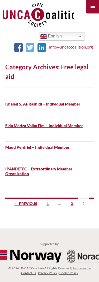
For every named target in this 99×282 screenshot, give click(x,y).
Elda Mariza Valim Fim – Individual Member (44, 125)
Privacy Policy (47, 273)
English (51, 36)
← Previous (26, 203)
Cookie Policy (68, 273)
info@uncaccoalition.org (71, 46)
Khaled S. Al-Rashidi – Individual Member (42, 104)
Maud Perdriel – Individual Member (37, 147)
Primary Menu (92, 6)
